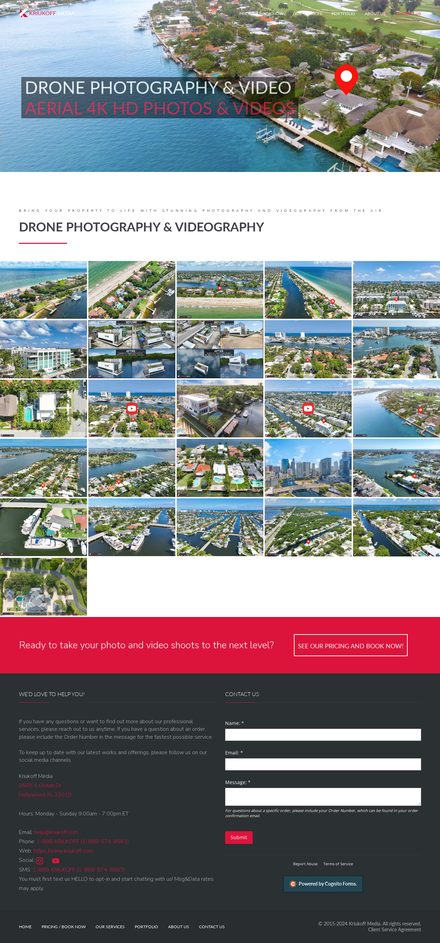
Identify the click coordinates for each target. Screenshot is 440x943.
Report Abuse (305, 863)
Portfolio (343, 13)
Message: (247, 782)
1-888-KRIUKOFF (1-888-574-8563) (82, 841)
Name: (244, 723)
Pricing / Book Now (261, 13)
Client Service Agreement (394, 929)
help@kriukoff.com (56, 832)
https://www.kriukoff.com (63, 851)
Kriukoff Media (364, 923)
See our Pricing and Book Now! (351, 646)
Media (47, 13)
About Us (375, 13)
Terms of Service (338, 863)
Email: (243, 752)
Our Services (307, 13)
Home (25, 926)
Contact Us (408, 13)
